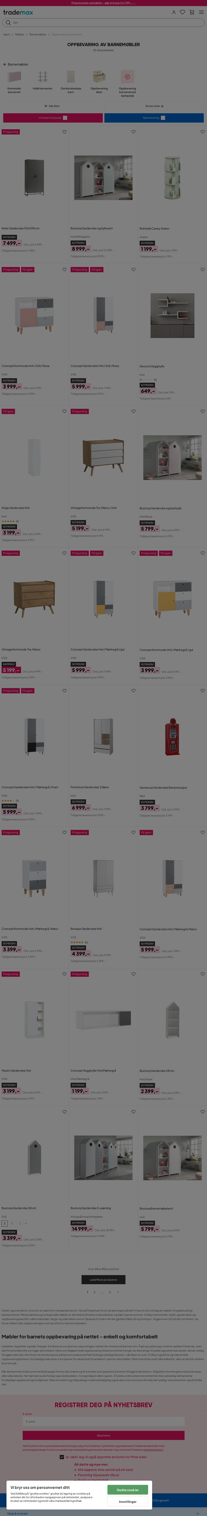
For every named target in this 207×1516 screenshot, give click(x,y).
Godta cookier (128, 1490)
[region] (79, 1495)
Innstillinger (128, 1501)
